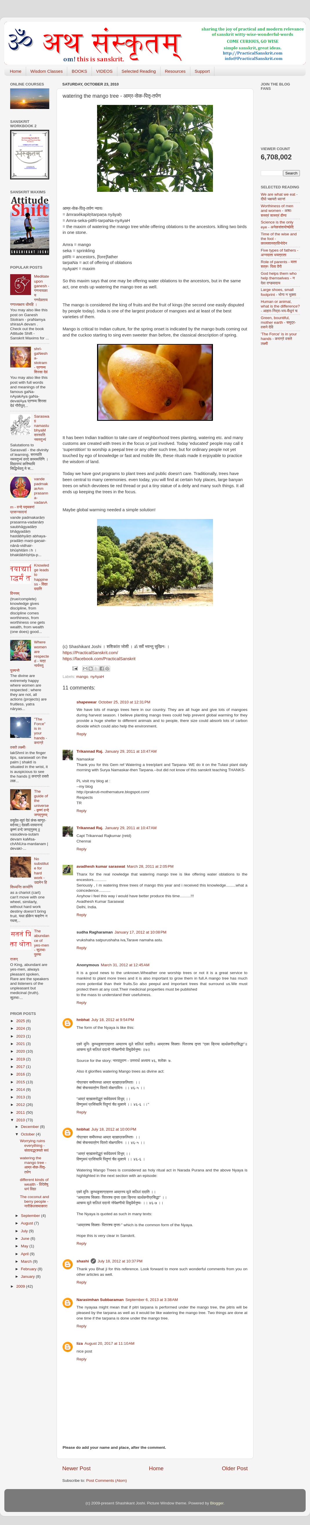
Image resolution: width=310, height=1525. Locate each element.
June (25, 1238)
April (25, 1254)
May (25, 1246)
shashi (82, 1261)
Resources (175, 71)
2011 (21, 1112)
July (25, 1231)
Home (15, 71)
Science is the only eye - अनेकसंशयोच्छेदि (277, 224)
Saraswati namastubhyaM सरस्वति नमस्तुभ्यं (41, 428)
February (29, 1269)
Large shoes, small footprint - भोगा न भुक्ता (278, 291)
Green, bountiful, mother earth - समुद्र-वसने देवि (278, 322)
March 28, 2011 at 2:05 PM (150, 866)
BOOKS (79, 71)
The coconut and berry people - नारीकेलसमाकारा (34, 1201)
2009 (21, 1286)
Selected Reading (139, 71)
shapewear (86, 702)
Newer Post (76, 1468)
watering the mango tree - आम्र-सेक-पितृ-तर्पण (33, 1165)
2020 (21, 1051)
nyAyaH (97, 676)
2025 (21, 1021)
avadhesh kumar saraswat (100, 866)
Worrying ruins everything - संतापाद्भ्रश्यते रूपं (34, 1145)
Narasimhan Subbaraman (100, 1299)
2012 (21, 1104)
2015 (21, 1082)
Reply (81, 734)
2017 (21, 1066)
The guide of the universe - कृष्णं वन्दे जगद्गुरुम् (41, 803)
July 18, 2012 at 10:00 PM (113, 1129)
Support (202, 71)
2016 (21, 1074)
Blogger (216, 1503)
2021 (21, 1044)
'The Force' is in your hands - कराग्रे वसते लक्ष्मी (279, 338)
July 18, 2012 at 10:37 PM (120, 1261)
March (27, 1261)
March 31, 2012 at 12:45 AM (125, 965)
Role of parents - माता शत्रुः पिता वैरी (279, 264)
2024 (21, 1028)
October (28, 1134)
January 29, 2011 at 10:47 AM (130, 751)
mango (82, 676)
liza (79, 1343)
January (28, 1276)
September (31, 1215)
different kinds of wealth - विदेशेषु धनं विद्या (34, 1184)
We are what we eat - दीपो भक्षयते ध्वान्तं (279, 196)
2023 (21, 1036)
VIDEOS (104, 71)
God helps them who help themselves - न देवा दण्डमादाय (279, 278)
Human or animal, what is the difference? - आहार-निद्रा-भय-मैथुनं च (280, 306)
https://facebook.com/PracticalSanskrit (99, 658)
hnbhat (83, 1020)
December (30, 1126)
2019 (21, 1059)
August (27, 1223)
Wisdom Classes (46, 71)
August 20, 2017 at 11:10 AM (109, 1343)
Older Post (235, 1468)
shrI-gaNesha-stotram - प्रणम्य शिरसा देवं (41, 360)
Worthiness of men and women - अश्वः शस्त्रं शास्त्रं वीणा (277, 210)
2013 (21, 1097)
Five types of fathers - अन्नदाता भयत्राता (279, 252)
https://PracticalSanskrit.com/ (90, 652)
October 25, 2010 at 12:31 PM (124, 702)
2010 (21, 1120)
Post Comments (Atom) (106, 1480)
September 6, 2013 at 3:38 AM (151, 1299)
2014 (21, 1089)
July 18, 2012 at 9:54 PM (112, 1020)
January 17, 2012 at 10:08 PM (140, 932)
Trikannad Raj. (89, 751)
